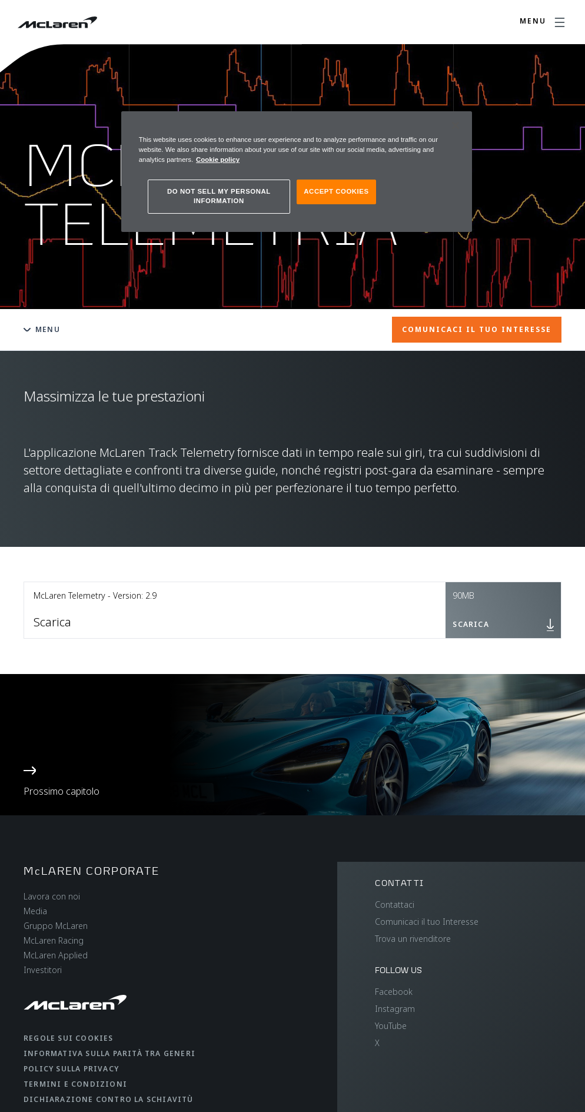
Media (35, 911)
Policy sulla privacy (71, 1069)
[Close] (455, 125)
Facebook (394, 991)
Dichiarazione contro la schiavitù (109, 1099)
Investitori (43, 969)
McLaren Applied (56, 955)
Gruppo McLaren (56, 925)
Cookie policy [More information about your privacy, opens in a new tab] (218, 159)
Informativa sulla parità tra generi (109, 1053)
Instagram (395, 1008)
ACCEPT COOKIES (336, 191)
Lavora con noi (52, 896)
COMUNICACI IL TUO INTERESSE (476, 329)
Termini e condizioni (75, 1084)
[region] (296, 171)
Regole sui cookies (69, 1038)
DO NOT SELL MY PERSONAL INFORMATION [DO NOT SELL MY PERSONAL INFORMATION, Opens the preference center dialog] (219, 196)
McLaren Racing (54, 940)
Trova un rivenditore (413, 938)
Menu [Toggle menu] (42, 329)
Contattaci (394, 904)
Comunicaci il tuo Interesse (426, 921)
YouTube (391, 1025)
